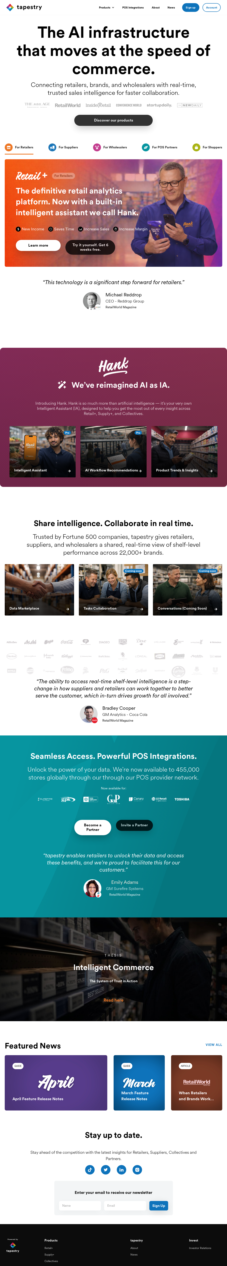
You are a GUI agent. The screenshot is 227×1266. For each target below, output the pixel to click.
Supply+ (49, 1248)
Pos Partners (52, 1261)
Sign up (191, 7)
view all (214, 1039)
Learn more (40, 248)
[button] (106, 7)
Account (211, 7)
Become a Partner (86, 825)
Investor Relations (200, 1242)
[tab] (19, 148)
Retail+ (48, 1242)
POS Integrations (133, 7)
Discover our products (113, 120)
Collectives (51, 1254)
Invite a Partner (140, 825)
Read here (113, 995)
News (171, 7)
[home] (50, 7)
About (156, 7)
